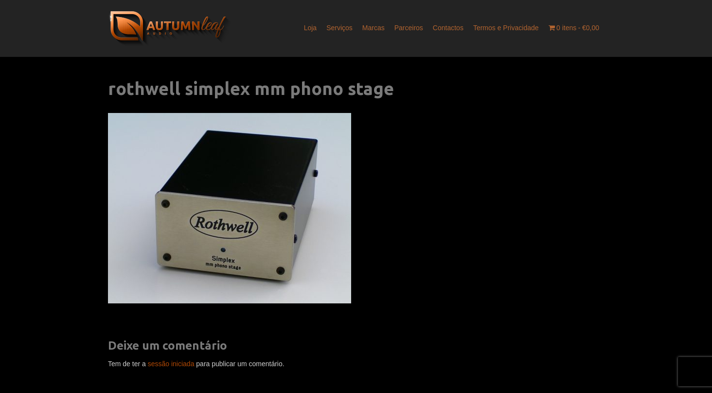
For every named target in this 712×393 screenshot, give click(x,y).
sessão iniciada (171, 364)
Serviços (339, 28)
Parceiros (408, 28)
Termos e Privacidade (506, 28)
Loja (310, 28)
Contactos (448, 28)
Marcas (373, 28)
